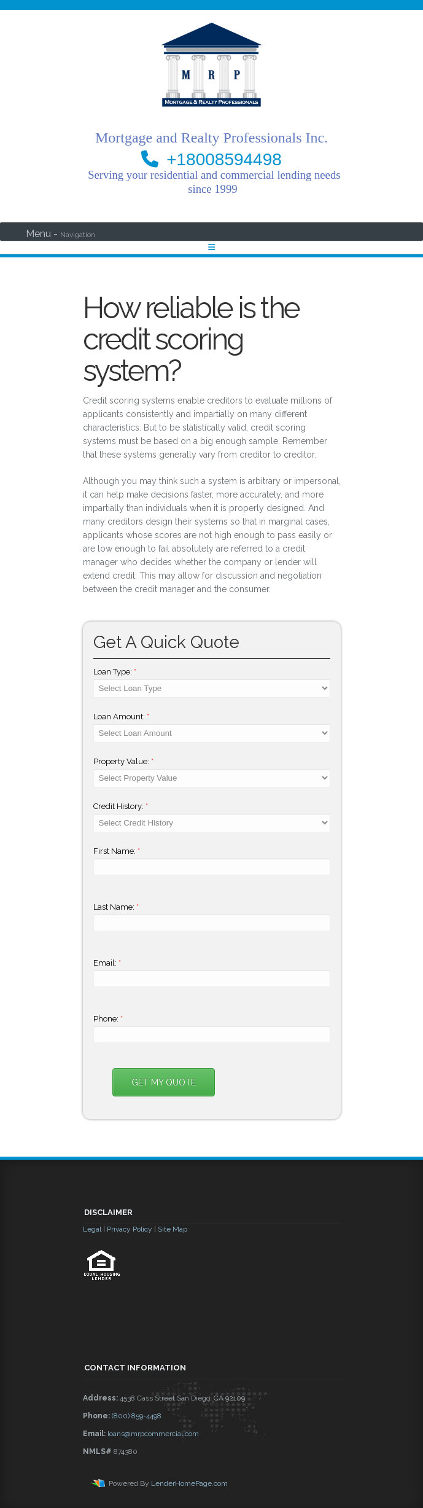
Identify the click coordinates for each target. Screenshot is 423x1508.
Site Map (172, 1229)
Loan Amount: (121, 716)
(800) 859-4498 (136, 1416)
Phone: (108, 1018)
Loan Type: (114, 671)
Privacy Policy (129, 1229)
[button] (212, 1314)
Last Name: (116, 907)
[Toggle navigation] (211, 247)
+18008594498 (224, 159)
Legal (92, 1229)
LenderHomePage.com (189, 1483)
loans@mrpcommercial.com (153, 1433)
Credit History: (120, 806)
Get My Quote (163, 1082)
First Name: (116, 851)
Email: (107, 962)
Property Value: (123, 761)
